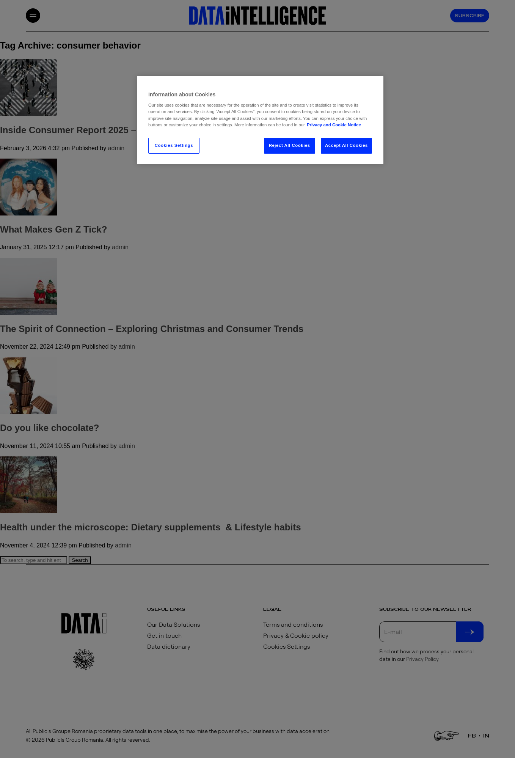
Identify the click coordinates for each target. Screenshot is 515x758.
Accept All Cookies (346, 145)
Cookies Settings (174, 145)
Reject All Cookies (289, 145)
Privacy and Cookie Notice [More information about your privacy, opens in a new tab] (334, 125)
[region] (260, 120)
